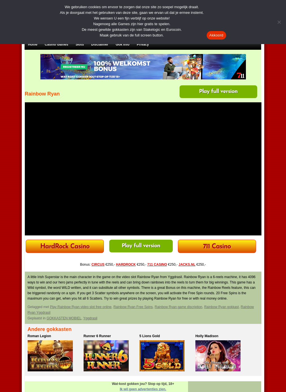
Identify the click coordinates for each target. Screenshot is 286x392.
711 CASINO (157, 265)
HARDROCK (126, 265)
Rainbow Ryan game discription (178, 307)
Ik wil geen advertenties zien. (143, 389)
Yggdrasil (90, 318)
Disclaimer (99, 44)
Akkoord (216, 35)
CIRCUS (97, 265)
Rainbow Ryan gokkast (221, 307)
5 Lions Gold (149, 336)
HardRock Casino (64, 247)
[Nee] (279, 22)
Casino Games (56, 44)
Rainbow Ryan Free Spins (133, 307)
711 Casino (217, 247)
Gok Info (123, 44)
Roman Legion (39, 336)
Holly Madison (206, 336)
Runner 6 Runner (97, 336)
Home (32, 44)
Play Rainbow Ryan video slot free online (81, 307)
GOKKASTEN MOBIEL (64, 318)
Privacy (143, 44)
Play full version (218, 91)
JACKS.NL (186, 265)
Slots (80, 44)
